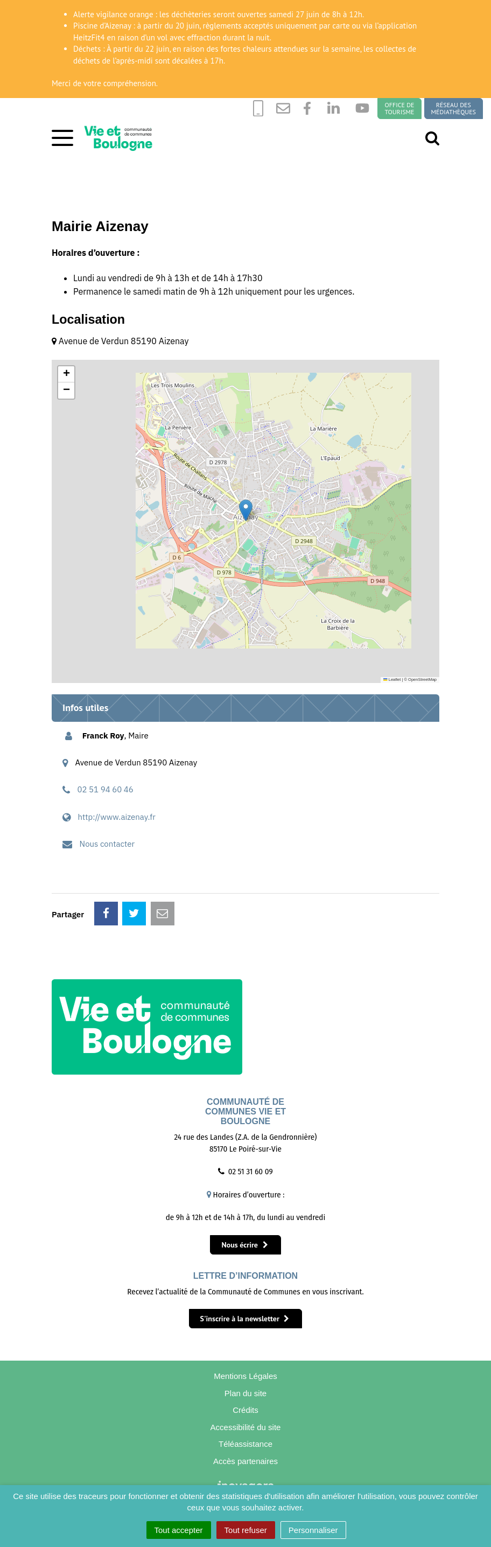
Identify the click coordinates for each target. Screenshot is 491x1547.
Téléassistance (245, 1447)
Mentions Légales (245, 1376)
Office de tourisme (399, 108)
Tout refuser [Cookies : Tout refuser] (246, 1530)
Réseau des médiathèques (453, 108)
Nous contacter (107, 844)
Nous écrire (244, 1245)
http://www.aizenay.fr (117, 817)
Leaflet (392, 679)
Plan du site (245, 1394)
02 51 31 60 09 (250, 1171)
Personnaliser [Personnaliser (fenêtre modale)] (313, 1530)
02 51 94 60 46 (106, 789)
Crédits (246, 1411)
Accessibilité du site (245, 1429)
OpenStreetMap (422, 679)
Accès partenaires (245, 1464)
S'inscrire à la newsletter (245, 1318)
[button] (245, 510)
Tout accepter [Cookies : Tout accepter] (179, 1530)
